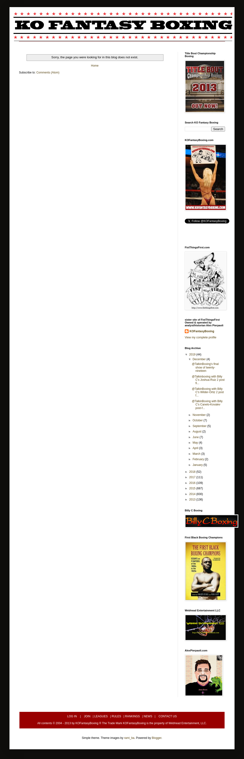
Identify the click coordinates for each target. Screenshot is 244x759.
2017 (192, 477)
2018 (192, 471)
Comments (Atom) (47, 72)
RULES (116, 716)
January (198, 465)
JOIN (87, 716)
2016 (192, 483)
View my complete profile (200, 337)
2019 (192, 354)
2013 (192, 499)
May (196, 442)
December (200, 359)
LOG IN (72, 716)
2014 (192, 494)
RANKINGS (132, 716)
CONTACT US (167, 716)
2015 (192, 488)
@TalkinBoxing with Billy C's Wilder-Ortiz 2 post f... (208, 392)
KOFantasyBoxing (202, 331)
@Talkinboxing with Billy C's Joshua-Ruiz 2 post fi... (208, 380)
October (198, 420)
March (197, 453)
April (196, 448)
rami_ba (129, 738)
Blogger (157, 738)
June (196, 437)
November (200, 415)
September (200, 426)
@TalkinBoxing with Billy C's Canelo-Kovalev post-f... (207, 405)
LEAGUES (101, 716)
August (197, 431)
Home (95, 65)
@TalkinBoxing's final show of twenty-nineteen (205, 367)
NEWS (148, 716)
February (199, 459)
